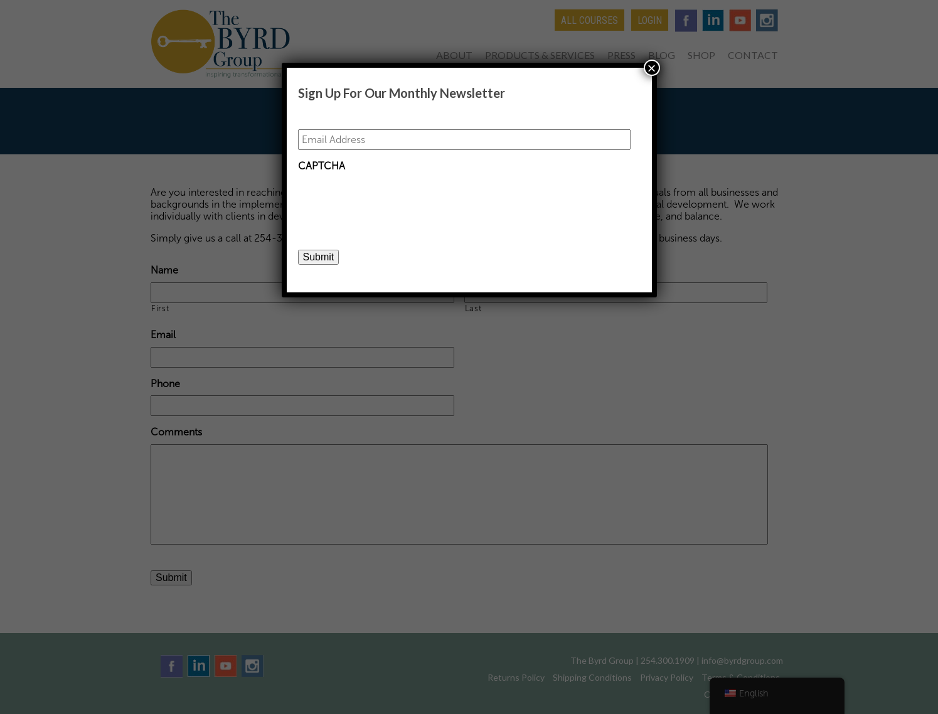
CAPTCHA (321, 166)
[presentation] (393, 202)
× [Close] (651, 68)
